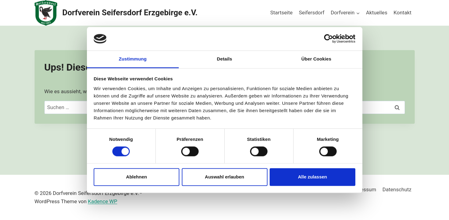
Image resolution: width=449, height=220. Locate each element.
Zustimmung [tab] (133, 58)
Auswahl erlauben (224, 176)
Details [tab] (224, 58)
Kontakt (403, 12)
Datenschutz (397, 189)
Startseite (281, 12)
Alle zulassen (312, 176)
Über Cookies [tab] (316, 58)
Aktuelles (376, 12)
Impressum (363, 189)
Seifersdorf (311, 12)
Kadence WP (102, 201)
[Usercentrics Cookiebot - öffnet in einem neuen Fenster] (328, 38)
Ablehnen (136, 176)
